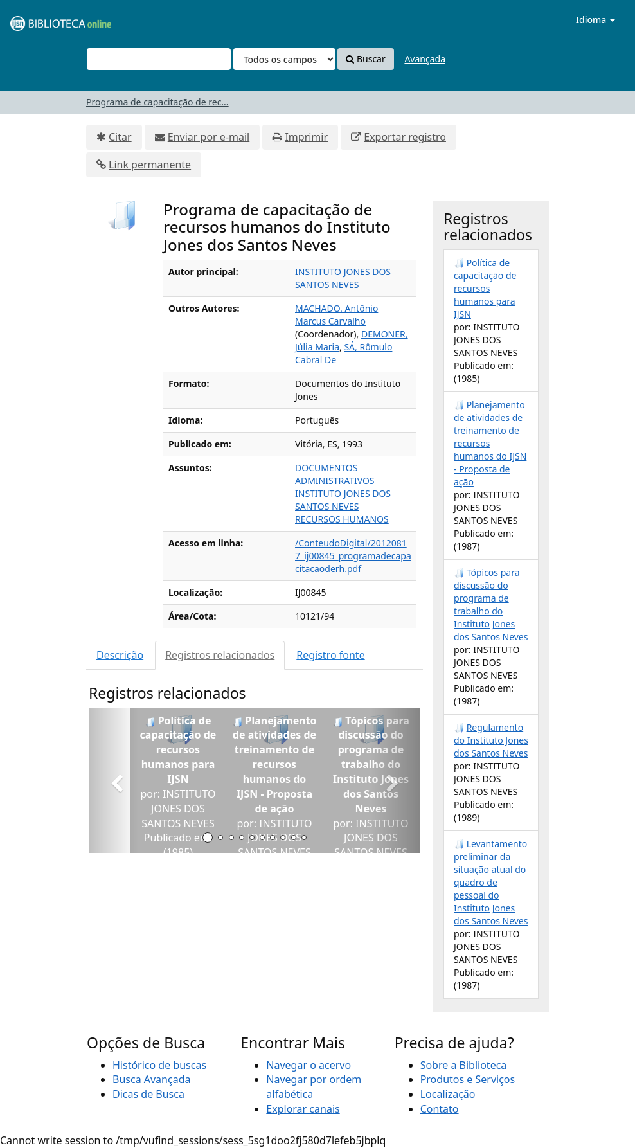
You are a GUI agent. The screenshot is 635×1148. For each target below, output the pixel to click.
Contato (439, 1109)
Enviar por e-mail (208, 137)
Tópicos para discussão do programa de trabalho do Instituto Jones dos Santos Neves (491, 604)
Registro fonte (330, 655)
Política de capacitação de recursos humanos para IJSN (485, 288)
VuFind (41, 19)
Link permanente (150, 164)
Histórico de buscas (159, 1065)
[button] (113, 780)
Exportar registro (405, 137)
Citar (120, 137)
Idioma (595, 19)
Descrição (119, 655)
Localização (448, 1094)
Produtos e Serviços (467, 1079)
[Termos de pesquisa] (159, 59)
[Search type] (284, 59)
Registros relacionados (219, 655)
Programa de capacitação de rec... (157, 102)
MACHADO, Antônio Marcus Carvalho (336, 314)
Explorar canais (302, 1109)
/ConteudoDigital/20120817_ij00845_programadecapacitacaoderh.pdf (353, 556)
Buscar (365, 59)
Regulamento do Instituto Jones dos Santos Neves (491, 740)
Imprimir (306, 137)
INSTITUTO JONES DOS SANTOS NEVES (343, 278)
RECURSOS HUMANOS (342, 519)
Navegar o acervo (308, 1065)
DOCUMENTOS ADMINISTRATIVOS (335, 474)
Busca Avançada (151, 1079)
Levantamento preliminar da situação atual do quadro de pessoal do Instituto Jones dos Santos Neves (491, 882)
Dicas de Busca (148, 1094)
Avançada (424, 59)
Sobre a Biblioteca (463, 1065)
